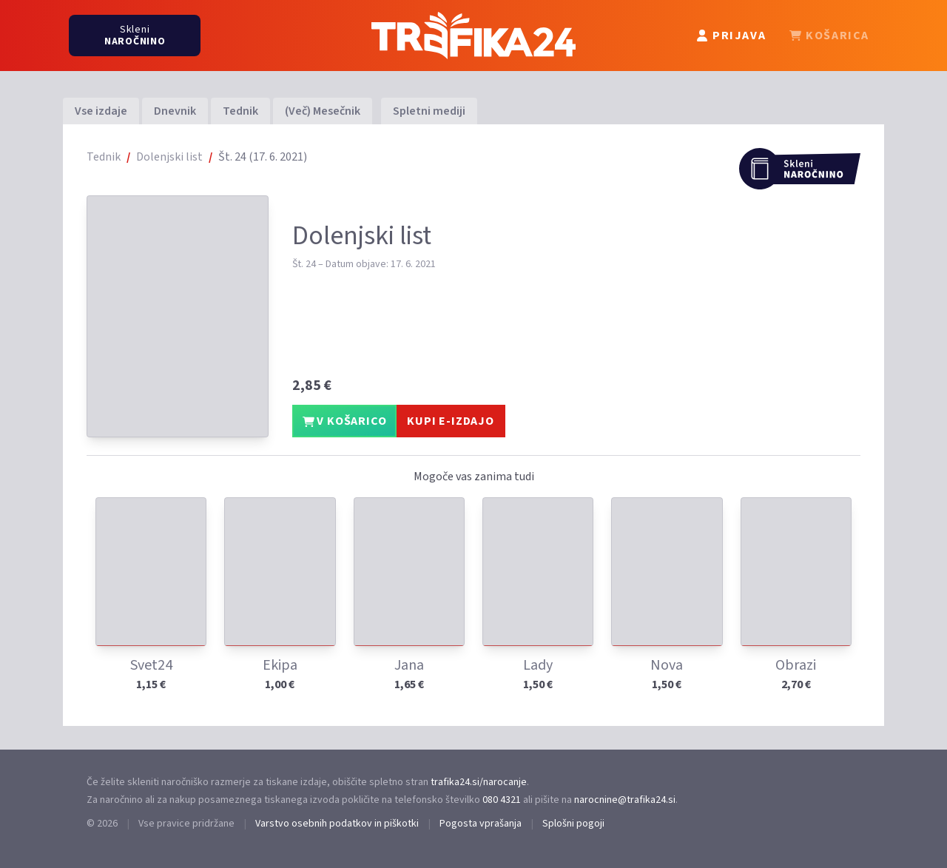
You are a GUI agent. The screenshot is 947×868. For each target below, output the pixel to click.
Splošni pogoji (573, 823)
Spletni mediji (429, 111)
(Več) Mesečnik (322, 111)
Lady (538, 665)
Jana (409, 665)
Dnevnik (175, 111)
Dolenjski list (169, 157)
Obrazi (795, 665)
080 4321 (501, 800)
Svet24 (151, 665)
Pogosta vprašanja (480, 823)
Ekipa (280, 665)
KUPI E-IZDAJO (450, 421)
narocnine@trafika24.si (624, 800)
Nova (666, 665)
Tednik (240, 111)
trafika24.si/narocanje (479, 782)
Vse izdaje (101, 111)
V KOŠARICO (345, 421)
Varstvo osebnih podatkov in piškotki (337, 823)
